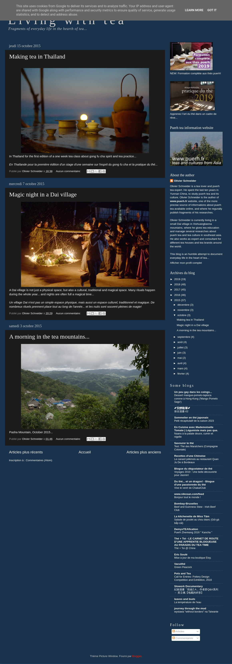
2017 (177, 289)
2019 (177, 279)
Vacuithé (179, 563)
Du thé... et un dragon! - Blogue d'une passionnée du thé (194, 483)
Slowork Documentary (188, 586)
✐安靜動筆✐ (182, 408)
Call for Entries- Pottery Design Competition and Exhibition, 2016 (193, 578)
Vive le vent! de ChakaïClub (190, 487)
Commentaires (182, 638)
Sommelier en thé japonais (191, 417)
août (180, 342)
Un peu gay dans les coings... (193, 391)
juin (179, 352)
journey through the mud (190, 608)
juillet (180, 347)
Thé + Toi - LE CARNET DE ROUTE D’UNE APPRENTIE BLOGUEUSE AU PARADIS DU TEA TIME (196, 541)
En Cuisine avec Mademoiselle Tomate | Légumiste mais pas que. (196, 429)
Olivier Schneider (185, 180)
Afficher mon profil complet (186, 262)
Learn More (194, 10)
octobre (182, 315)
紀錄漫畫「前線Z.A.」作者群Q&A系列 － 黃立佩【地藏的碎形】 (196, 591)
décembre (183, 304)
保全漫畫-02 (181, 411)
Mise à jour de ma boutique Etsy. (192, 557)
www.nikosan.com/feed (189, 494)
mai (180, 357)
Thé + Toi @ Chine (184, 548)
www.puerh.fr (178, 201)
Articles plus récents (26, 452)
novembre (183, 309)
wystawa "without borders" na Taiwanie (196, 611)
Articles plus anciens (144, 452)
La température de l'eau (187, 602)
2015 (177, 300)
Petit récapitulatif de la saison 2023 (194, 420)
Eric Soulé (180, 554)
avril (180, 363)
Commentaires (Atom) (39, 460)
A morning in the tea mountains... (49, 336)
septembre (184, 336)
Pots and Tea (182, 573)
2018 (177, 284)
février (181, 373)
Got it (212, 10)
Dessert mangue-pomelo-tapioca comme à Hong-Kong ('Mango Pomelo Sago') (196, 398)
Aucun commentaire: (68, 171)
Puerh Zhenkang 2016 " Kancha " (193, 532)
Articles (178, 631)
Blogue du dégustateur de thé (193, 468)
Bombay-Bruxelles (186, 503)
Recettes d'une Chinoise (189, 455)
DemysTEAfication (186, 529)
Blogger (136, 656)
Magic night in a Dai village (43, 194)
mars (180, 368)
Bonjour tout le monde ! (187, 497)
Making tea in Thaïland (37, 56)
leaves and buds (184, 599)
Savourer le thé (184, 443)
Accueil (85, 452)
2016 (177, 294)
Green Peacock (183, 567)
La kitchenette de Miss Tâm (191, 516)
